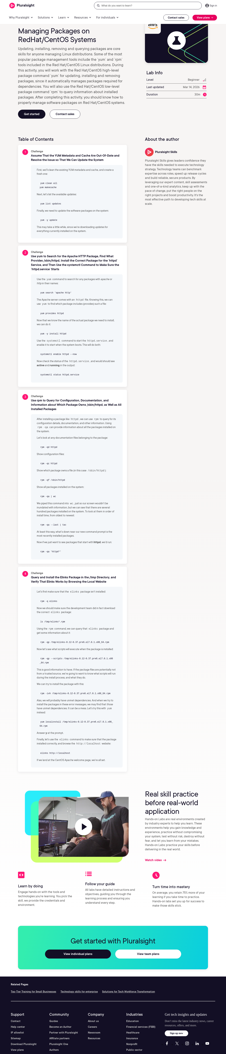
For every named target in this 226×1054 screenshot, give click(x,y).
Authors (54, 1047)
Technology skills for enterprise (79, 988)
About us (93, 1018)
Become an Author (60, 1024)
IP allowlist (17, 1029)
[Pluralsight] (22, 6)
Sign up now (176, 1030)
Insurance (132, 1035)
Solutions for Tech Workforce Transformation (128, 988)
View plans (17, 1047)
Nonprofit (131, 1041)
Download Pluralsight (24, 1041)
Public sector (134, 1047)
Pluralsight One (58, 1041)
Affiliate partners (59, 1035)
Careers (92, 1024)
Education (132, 1018)
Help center (18, 1024)
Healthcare (132, 1029)
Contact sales (176, 17)
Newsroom (94, 1029)
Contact (16, 1018)
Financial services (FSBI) (140, 1024)
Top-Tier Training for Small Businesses (33, 988)
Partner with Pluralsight (63, 1029)
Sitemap (16, 1035)
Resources (94, 1035)
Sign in (213, 5)
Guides (53, 1018)
